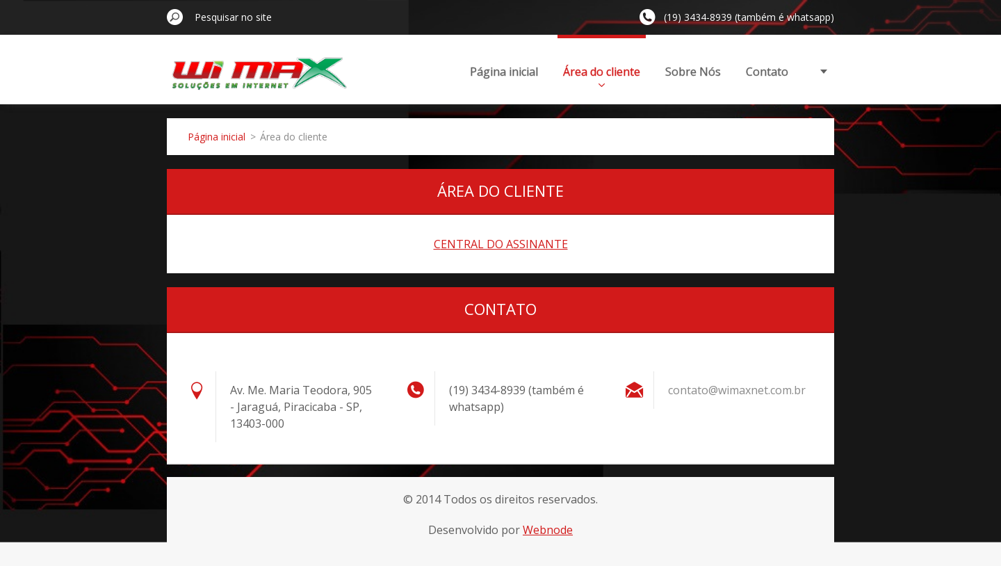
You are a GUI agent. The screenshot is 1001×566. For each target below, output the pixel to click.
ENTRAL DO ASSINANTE (504, 244)
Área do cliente (602, 75)
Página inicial (504, 71)
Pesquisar (175, 16)
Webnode (548, 529)
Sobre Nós (693, 71)
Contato (767, 71)
